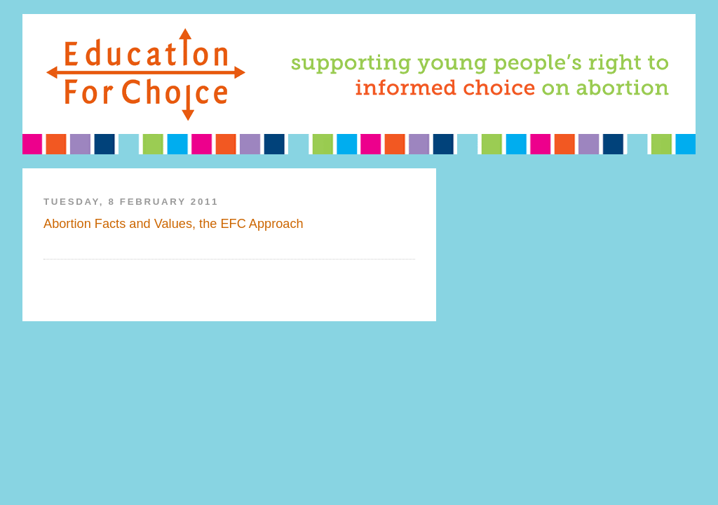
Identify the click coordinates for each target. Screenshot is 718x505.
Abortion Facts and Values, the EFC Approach (173, 224)
